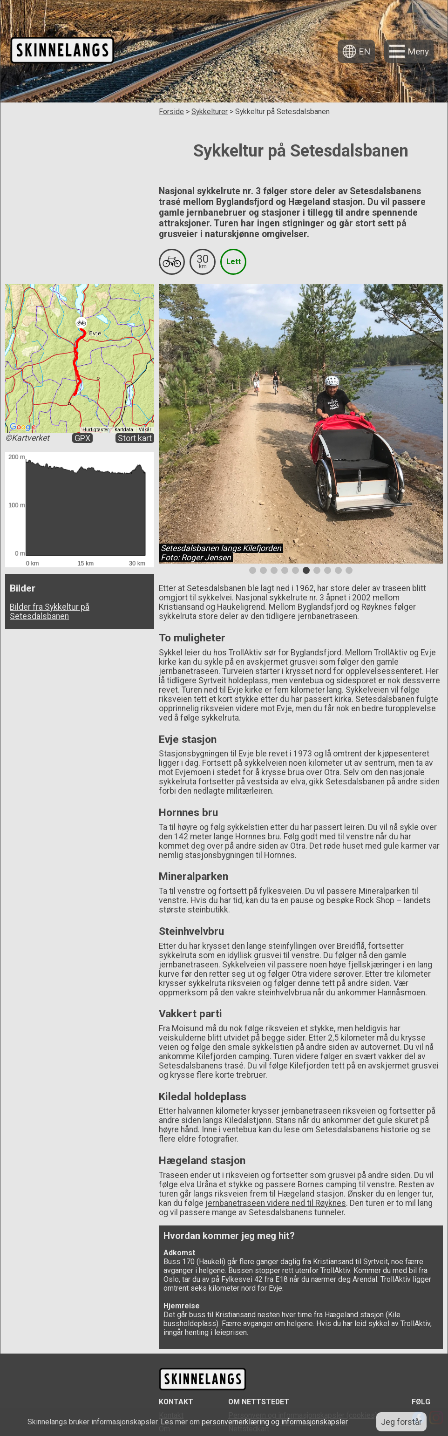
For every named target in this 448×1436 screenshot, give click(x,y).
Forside (171, 111)
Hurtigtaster (95, 429)
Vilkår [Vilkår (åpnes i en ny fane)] (145, 429)
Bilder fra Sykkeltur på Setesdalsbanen (49, 611)
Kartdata (124, 429)
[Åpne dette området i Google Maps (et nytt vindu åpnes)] (22, 427)
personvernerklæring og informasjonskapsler (275, 1421)
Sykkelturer (209, 111)
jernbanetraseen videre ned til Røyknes (275, 1203)
